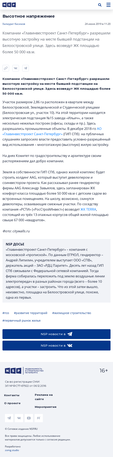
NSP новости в (56, 334)
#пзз (5, 313)
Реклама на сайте (44, 396)
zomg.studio (12, 450)
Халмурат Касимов (13, 24)
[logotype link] (12, 5)
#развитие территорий (30, 313)
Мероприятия (45, 406)
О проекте (12, 403)
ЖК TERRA (88, 209)
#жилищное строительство (71, 313)
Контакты (11, 395)
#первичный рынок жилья (21, 320)
